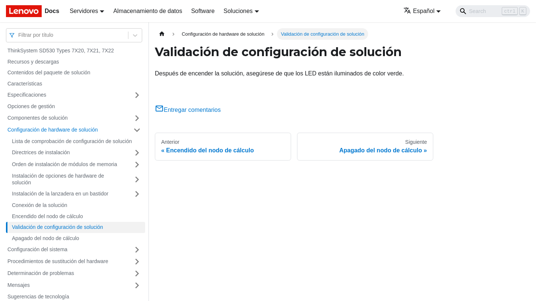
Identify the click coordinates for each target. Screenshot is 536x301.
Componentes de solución (37, 118)
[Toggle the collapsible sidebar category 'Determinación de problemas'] (137, 273)
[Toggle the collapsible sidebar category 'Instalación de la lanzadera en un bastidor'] (137, 194)
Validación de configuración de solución (57, 227)
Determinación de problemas (40, 273)
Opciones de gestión (31, 106)
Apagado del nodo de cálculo (45, 238)
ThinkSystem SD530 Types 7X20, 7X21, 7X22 (60, 51)
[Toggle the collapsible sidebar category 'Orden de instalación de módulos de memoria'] (137, 165)
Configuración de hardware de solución (52, 130)
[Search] (493, 11)
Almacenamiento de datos (147, 11)
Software (202, 11)
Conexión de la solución (39, 205)
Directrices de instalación (41, 152)
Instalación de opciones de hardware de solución (58, 179)
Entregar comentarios (188, 110)
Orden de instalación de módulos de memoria (64, 164)
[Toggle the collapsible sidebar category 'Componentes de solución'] (137, 118)
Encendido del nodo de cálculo (47, 216)
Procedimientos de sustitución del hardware (57, 261)
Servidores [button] (84, 11)
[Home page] (162, 34)
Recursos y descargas (33, 62)
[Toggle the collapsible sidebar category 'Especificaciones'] (137, 95)
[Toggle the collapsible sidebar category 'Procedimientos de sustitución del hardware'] (137, 262)
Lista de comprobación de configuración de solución (72, 141)
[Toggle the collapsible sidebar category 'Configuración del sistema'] (137, 250)
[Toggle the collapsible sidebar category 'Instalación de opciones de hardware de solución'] (137, 179)
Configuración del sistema (37, 249)
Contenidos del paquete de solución (48, 72)
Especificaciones (26, 95)
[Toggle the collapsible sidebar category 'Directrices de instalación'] (137, 153)
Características (24, 84)
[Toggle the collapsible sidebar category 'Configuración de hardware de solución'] (137, 130)
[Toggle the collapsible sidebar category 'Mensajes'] (137, 285)
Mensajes (18, 285)
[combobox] (19, 35)
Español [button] (418, 11)
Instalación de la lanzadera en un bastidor (60, 194)
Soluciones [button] (238, 11)
